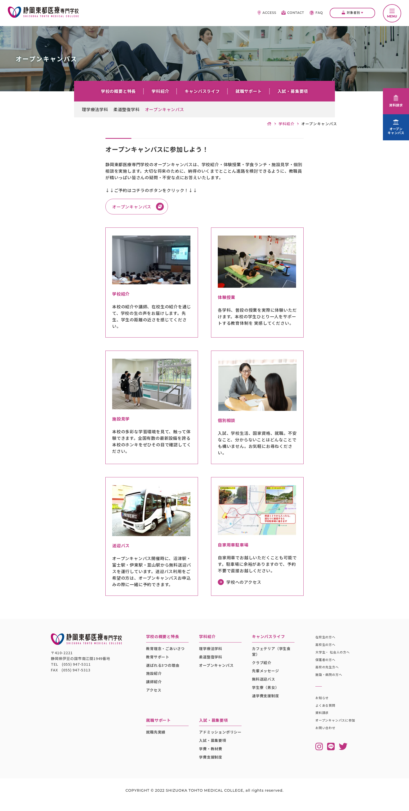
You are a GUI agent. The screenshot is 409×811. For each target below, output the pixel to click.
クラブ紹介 (262, 665)
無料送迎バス (263, 681)
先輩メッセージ (265, 673)
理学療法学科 (95, 109)
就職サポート (249, 91)
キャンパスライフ (202, 91)
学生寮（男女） (265, 690)
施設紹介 (156, 676)
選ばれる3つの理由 (165, 668)
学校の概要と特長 (118, 91)
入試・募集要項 (293, 91)
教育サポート (160, 659)
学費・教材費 (212, 757)
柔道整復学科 (126, 109)
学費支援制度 (212, 765)
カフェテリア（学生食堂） (271, 654)
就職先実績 (158, 734)
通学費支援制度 (265, 698)
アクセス (156, 692)
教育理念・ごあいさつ (167, 651)
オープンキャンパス (164, 109)
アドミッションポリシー (219, 737)
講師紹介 (156, 684)
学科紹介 (160, 91)
